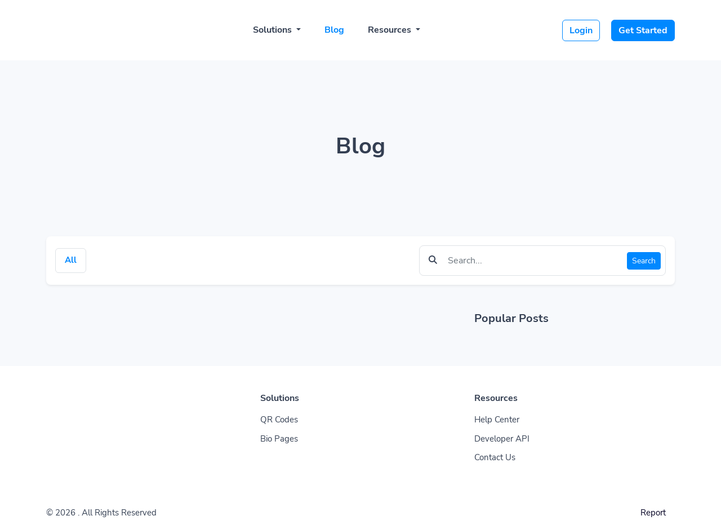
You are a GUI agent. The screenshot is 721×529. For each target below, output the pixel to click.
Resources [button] (390, 30)
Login (581, 30)
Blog (334, 30)
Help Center (496, 419)
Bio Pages (279, 438)
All (71, 260)
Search (644, 260)
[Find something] (534, 260)
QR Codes (279, 419)
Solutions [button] (273, 30)
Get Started (642, 30)
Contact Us (494, 457)
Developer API (501, 438)
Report (653, 512)
